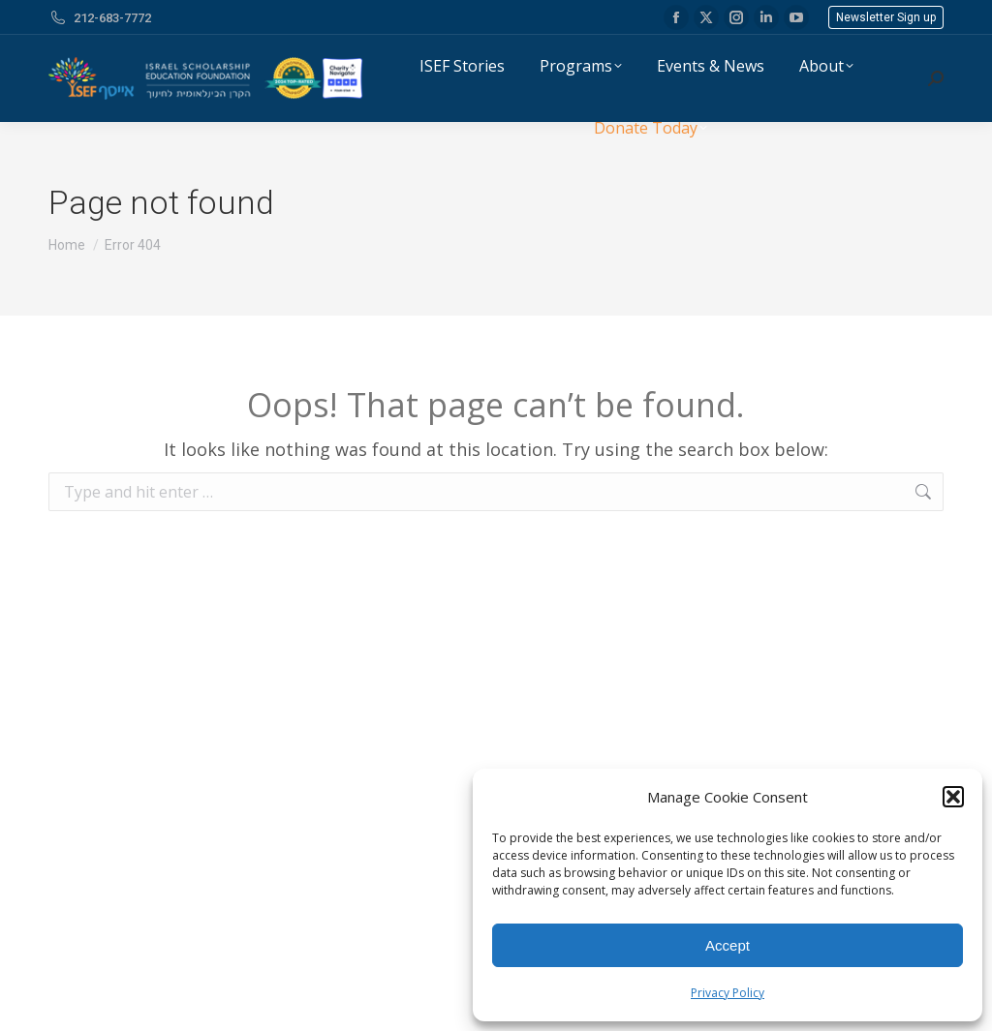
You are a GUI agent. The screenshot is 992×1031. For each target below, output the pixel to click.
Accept (727, 945)
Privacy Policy (727, 993)
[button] (953, 796)
